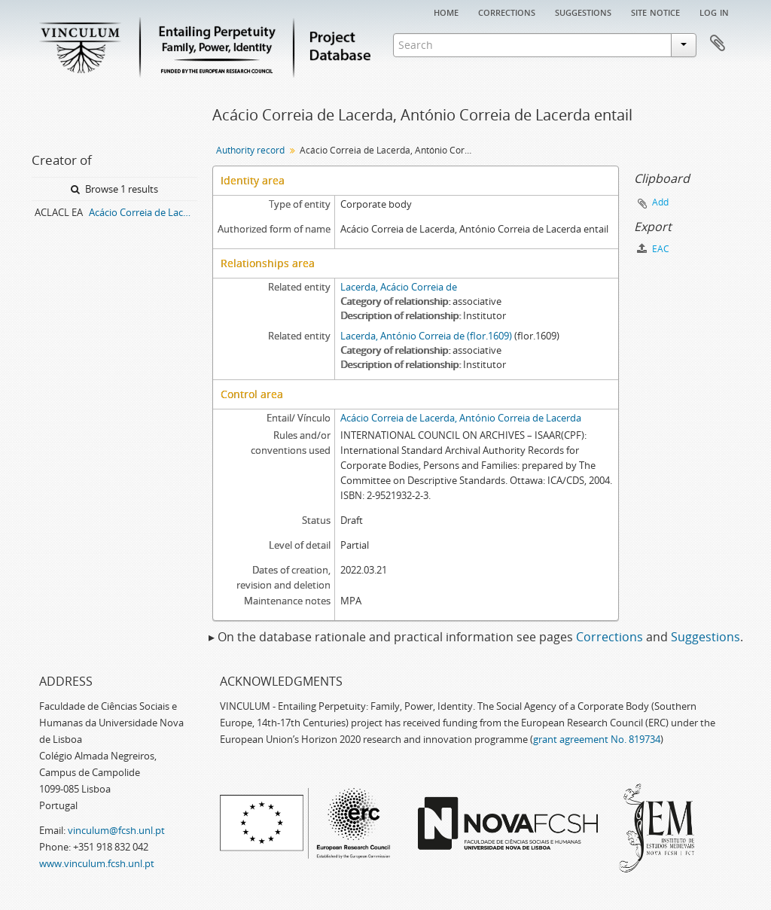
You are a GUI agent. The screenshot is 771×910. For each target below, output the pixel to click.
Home (446, 11)
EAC (653, 248)
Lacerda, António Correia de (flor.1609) (426, 335)
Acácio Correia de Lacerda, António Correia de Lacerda (460, 418)
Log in (714, 11)
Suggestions (583, 11)
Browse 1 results (114, 189)
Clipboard (717, 43)
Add (660, 202)
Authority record (250, 150)
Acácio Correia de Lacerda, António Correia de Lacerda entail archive (143, 212)
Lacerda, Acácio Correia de (398, 287)
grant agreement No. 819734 (596, 739)
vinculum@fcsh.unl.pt (116, 830)
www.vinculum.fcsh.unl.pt (96, 863)
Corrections (506, 11)
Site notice (655, 11)
